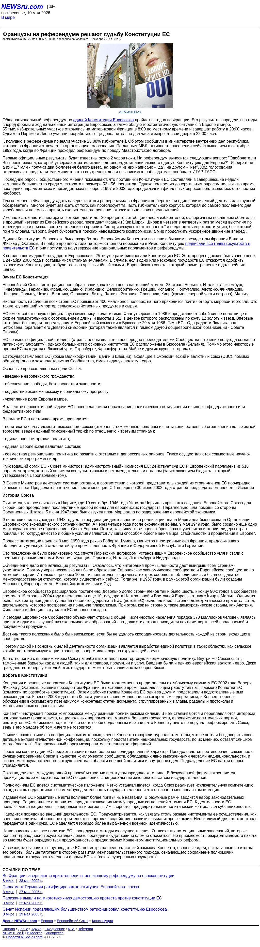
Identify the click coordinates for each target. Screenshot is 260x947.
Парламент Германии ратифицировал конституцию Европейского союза (71, 887)
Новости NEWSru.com (24, 937)
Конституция (102, 921)
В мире (8, 17)
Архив (36, 929)
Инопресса (55, 933)
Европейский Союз (72, 921)
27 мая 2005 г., (31, 892)
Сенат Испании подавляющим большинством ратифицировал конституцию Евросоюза (85, 909)
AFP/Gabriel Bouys (130, 111)
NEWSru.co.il (13, 933)
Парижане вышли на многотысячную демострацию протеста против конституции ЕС (82, 898)
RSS (71, 929)
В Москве (34, 933)
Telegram (85, 929)
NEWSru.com (22, 6)
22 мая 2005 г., (31, 903)
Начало (9, 929)
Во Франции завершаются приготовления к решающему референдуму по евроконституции (88, 876)
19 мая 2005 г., (31, 914)
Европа (47, 921)
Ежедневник (55, 929)
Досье (23, 929)
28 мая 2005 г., (31, 881)
